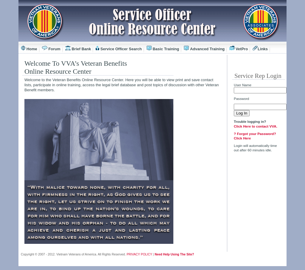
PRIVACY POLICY (139, 254)
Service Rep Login (257, 75)
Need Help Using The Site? (174, 254)
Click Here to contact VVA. (255, 126)
